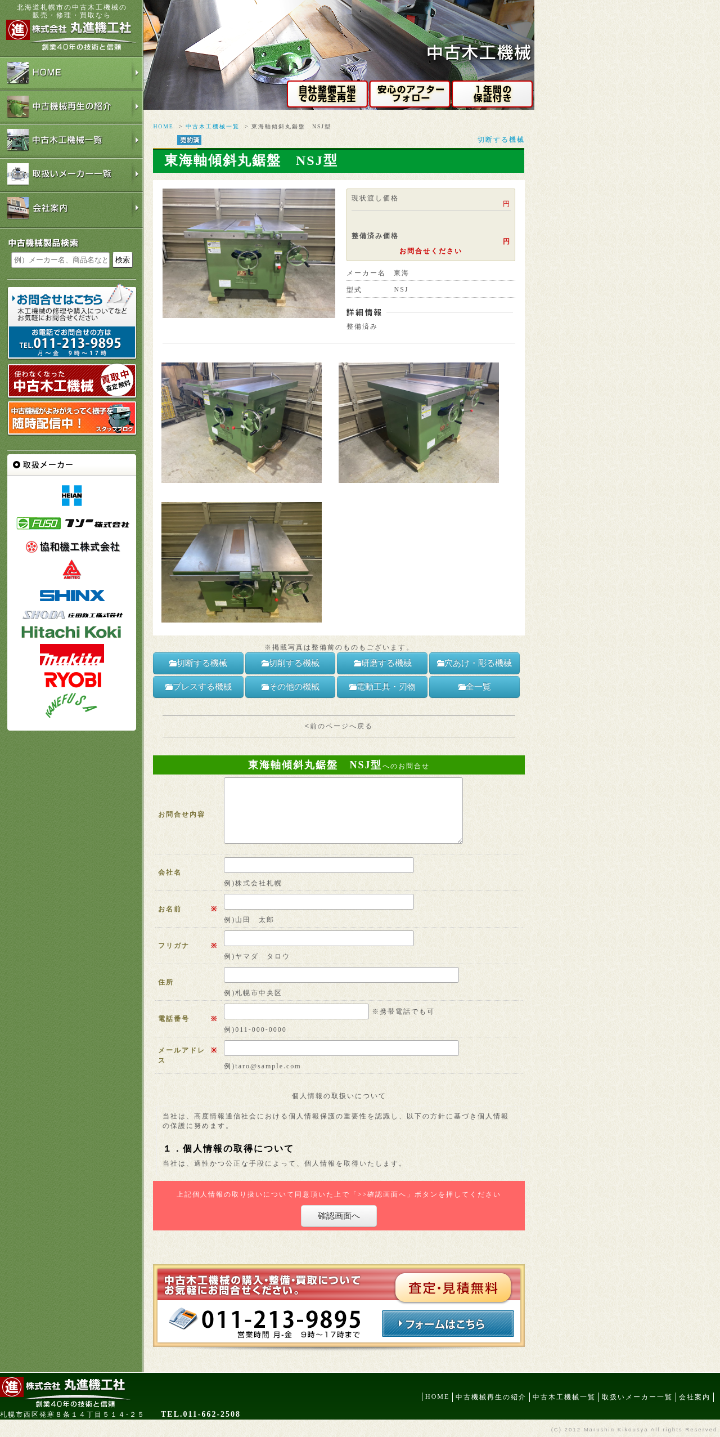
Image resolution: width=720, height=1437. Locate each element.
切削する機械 (290, 663)
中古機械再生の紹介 (491, 1397)
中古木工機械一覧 (213, 126)
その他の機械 (290, 686)
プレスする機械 (198, 686)
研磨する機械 (382, 663)
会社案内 (694, 1397)
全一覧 (474, 686)
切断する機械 (501, 140)
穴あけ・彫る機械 (474, 663)
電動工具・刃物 (382, 686)
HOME (163, 126)
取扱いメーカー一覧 (637, 1397)
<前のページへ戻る (339, 726)
